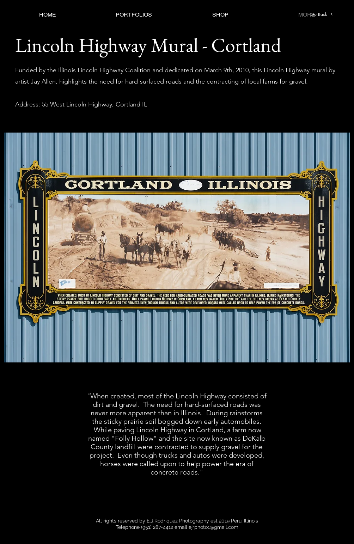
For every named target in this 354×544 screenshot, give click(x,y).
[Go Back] (322, 14)
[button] (134, 15)
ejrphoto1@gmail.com (213, 527)
